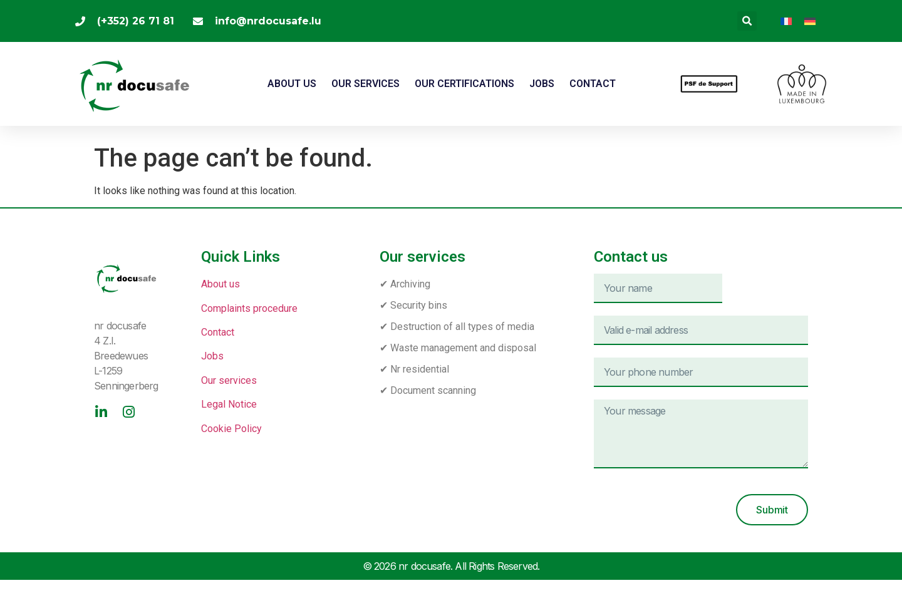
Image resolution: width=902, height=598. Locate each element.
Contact (592, 84)
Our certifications (464, 84)
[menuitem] (786, 21)
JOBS (541, 84)
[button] (747, 21)
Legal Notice (229, 404)
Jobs (212, 356)
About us (291, 84)
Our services (365, 84)
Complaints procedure (249, 308)
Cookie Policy (231, 429)
